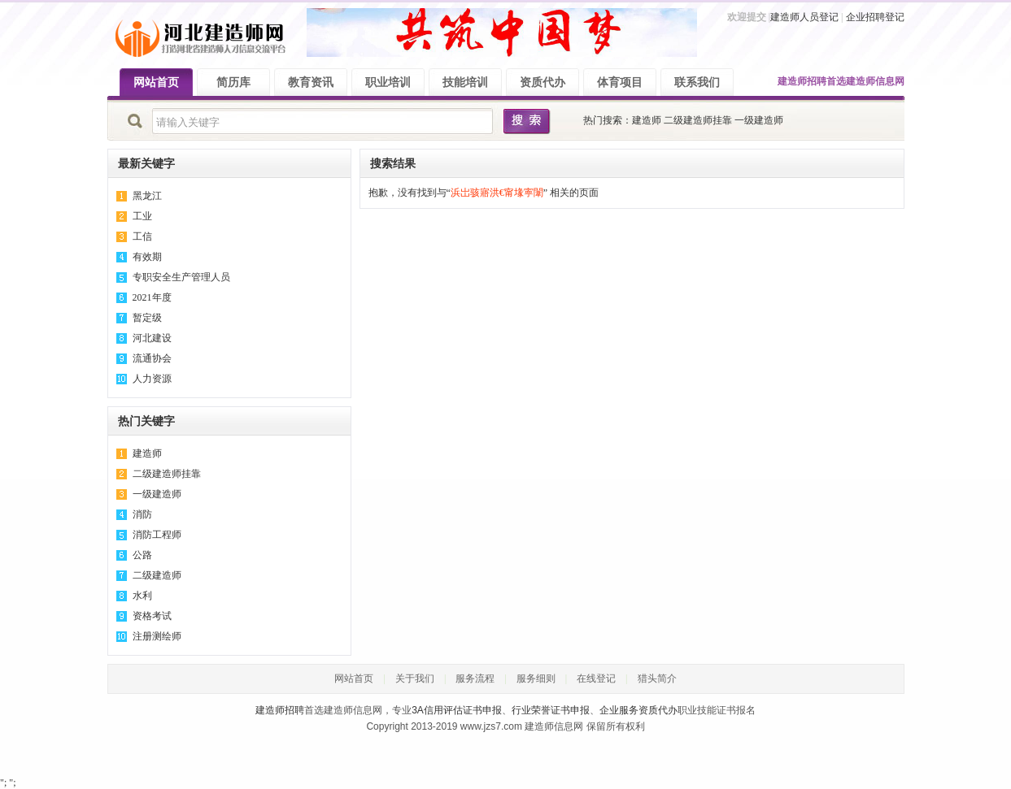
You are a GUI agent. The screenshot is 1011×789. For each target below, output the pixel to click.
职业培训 (388, 82)
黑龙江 (147, 196)
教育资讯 (310, 82)
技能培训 (465, 82)
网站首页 (156, 82)
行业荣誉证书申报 (551, 710)
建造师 (646, 120)
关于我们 (414, 678)
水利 (142, 595)
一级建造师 (758, 120)
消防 (142, 514)
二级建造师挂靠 (698, 120)
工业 (142, 216)
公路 (142, 555)
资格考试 (152, 616)
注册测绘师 (157, 636)
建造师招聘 (802, 81)
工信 (142, 236)
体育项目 (620, 82)
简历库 (233, 82)
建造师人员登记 (804, 17)
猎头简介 (657, 678)
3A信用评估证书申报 (457, 710)
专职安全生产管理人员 (181, 277)
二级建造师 (157, 575)
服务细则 (536, 678)
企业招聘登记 (875, 17)
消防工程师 (157, 534)
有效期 (147, 256)
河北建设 (152, 338)
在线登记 (596, 678)
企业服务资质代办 (638, 710)
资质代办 (542, 82)
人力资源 (152, 378)
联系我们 (697, 82)
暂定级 (147, 317)
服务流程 (475, 678)
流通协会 (152, 358)
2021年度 (152, 297)
